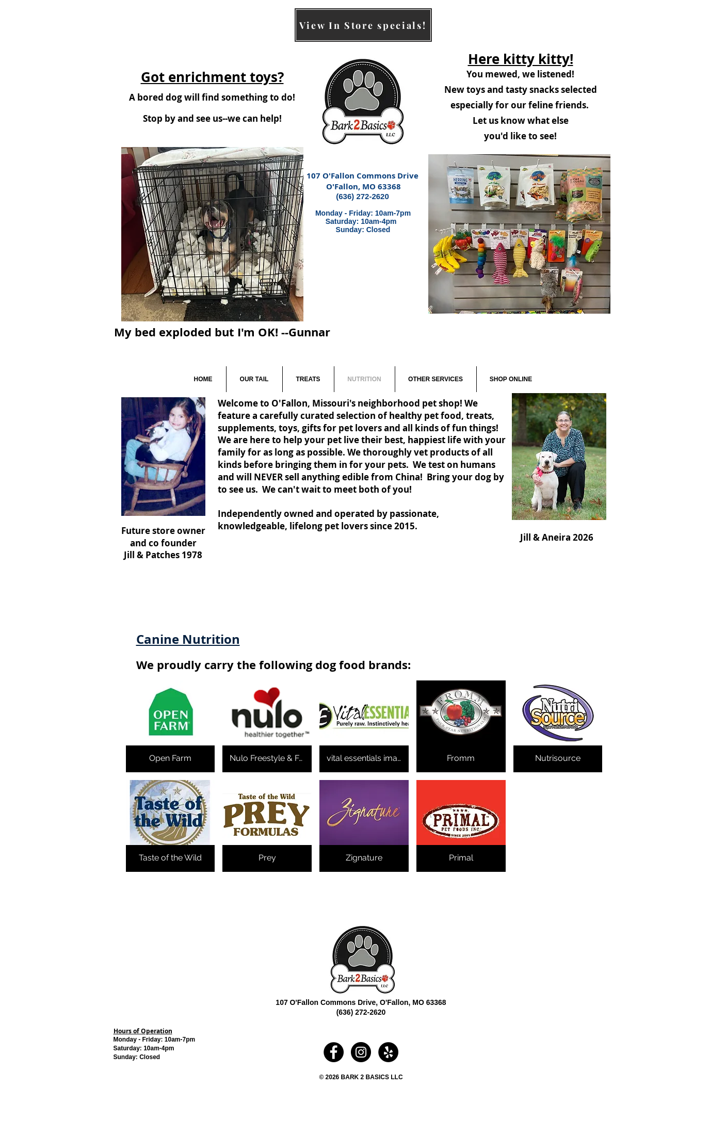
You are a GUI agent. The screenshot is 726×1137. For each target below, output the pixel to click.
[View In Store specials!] (363, 25)
